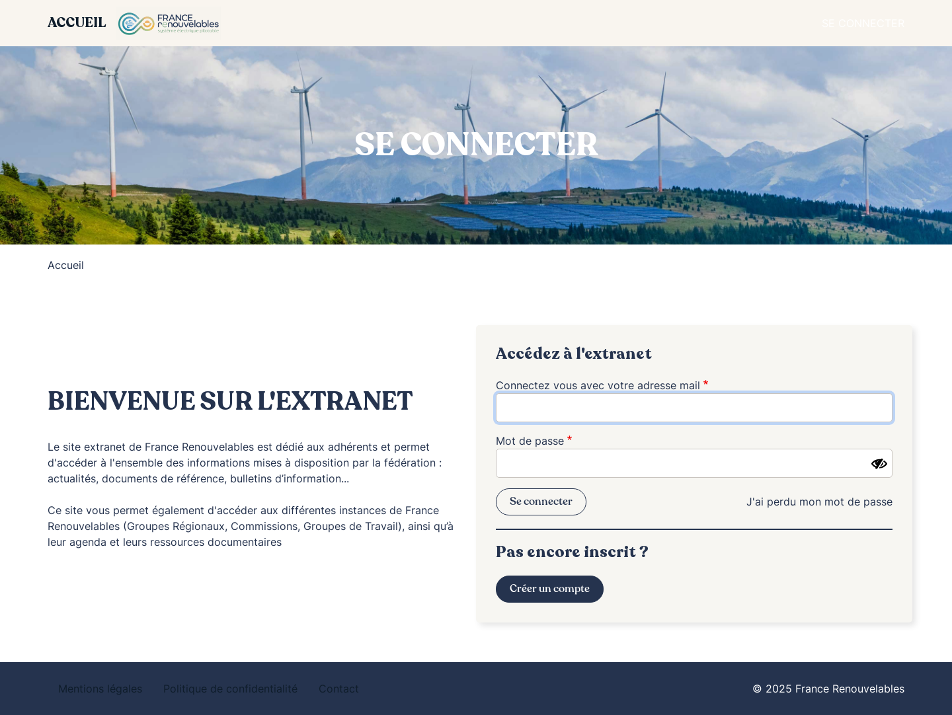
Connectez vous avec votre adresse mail (598, 385)
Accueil (77, 23)
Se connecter (863, 23)
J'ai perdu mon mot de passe (819, 501)
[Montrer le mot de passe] (879, 464)
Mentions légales (100, 688)
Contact (339, 688)
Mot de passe (530, 440)
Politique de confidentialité (230, 688)
